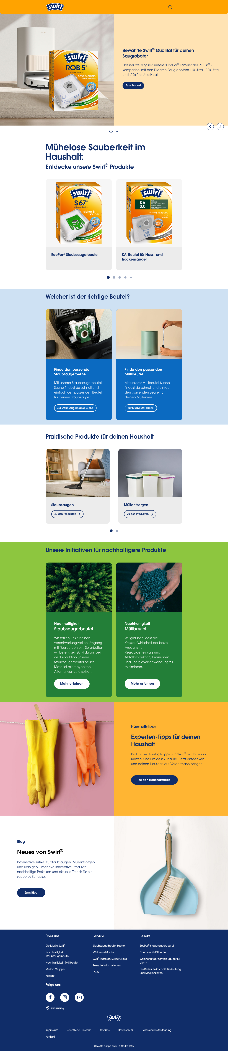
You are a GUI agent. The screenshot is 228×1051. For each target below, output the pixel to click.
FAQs (96, 972)
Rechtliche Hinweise (79, 1030)
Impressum (52, 1030)
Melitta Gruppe (55, 969)
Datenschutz (125, 1030)
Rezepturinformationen (107, 966)
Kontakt (50, 1037)
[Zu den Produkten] (67, 514)
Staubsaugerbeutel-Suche (109, 946)
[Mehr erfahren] (72, 684)
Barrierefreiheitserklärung (156, 1030)
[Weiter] (220, 126)
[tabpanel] (114, 69)
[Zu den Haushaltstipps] (154, 780)
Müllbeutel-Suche (103, 952)
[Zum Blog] (31, 892)
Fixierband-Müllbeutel (153, 952)
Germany (55, 1008)
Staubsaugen (62, 505)
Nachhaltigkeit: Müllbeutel (62, 963)
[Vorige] (210, 126)
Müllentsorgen (136, 505)
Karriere (50, 976)
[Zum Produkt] (133, 85)
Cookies (104, 1030)
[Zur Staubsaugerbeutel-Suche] (75, 408)
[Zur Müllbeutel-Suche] (141, 408)
